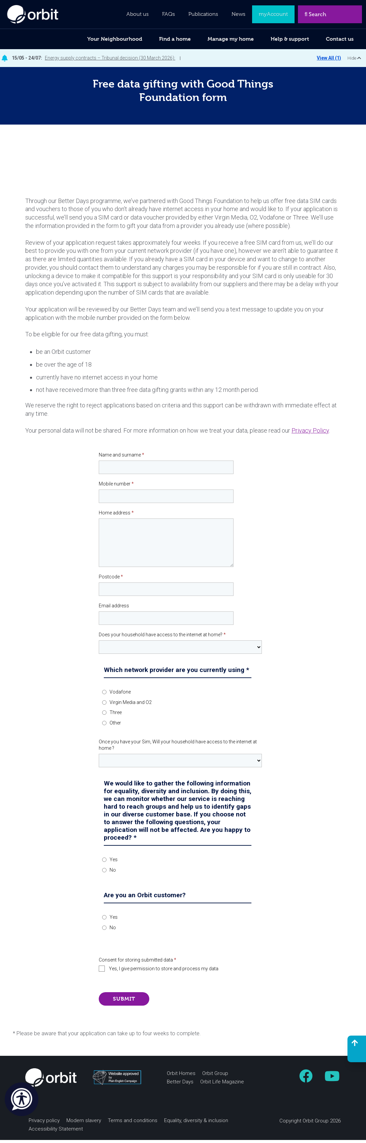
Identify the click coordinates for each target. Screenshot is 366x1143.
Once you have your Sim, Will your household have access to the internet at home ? (178, 748)
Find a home (175, 39)
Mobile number (116, 487)
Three (116, 715)
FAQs (168, 14)
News (238, 14)
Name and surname (121, 458)
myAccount (273, 14)
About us (137, 14)
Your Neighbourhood (114, 39)
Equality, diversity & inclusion (196, 1123)
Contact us (340, 39)
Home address (116, 515)
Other (115, 726)
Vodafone (120, 695)
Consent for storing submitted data (137, 963)
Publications (203, 14)
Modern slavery (83, 1123)
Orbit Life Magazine (222, 1085)
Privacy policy (44, 1123)
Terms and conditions (132, 1123)
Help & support (290, 39)
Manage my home (231, 39)
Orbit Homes (181, 1076)
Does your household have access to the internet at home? (162, 637)
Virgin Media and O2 (131, 705)
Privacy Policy (310, 433)
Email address (114, 608)
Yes (114, 863)
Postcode (111, 579)
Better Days (180, 1085)
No (113, 873)
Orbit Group (215, 1076)
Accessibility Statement (56, 1132)
